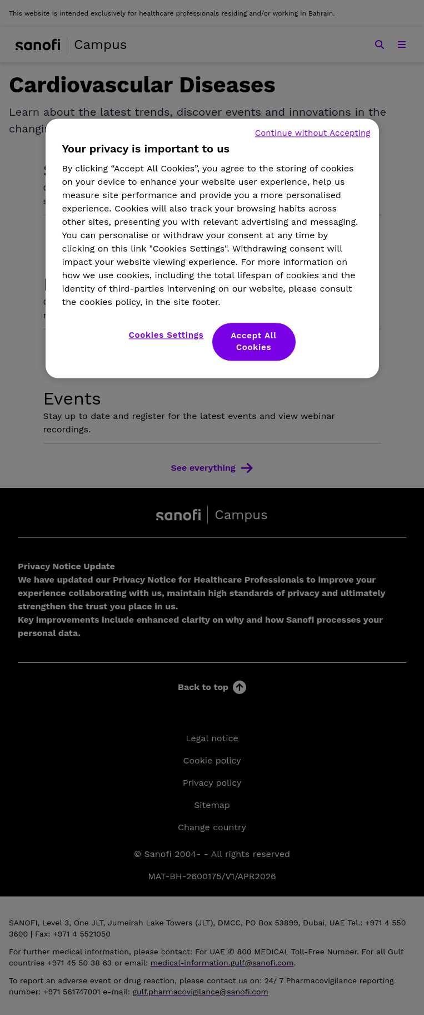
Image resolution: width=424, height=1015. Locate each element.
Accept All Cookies (254, 341)
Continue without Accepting (313, 133)
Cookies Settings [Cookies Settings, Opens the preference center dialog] (166, 335)
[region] (212, 248)
